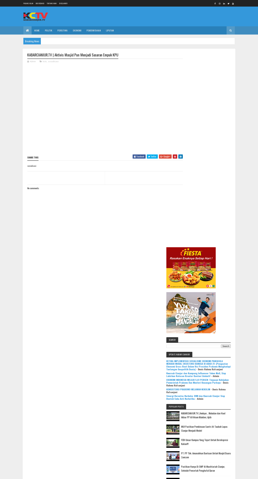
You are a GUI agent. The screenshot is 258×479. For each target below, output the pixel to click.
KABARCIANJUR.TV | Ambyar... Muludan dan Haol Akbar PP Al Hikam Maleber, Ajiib (213, 232)
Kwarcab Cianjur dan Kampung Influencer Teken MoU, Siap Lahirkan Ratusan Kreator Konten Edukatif (206, 183)
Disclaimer (63, 3)
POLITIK (48, 30)
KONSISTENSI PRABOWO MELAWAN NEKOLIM (206, 202)
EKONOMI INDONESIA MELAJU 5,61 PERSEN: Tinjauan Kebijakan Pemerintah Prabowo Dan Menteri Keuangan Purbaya (207, 192)
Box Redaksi (40, 3)
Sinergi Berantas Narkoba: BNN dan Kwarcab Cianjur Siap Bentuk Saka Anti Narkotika (206, 210)
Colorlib (40, 474)
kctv (45, 61)
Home (37, 30)
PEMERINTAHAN (94, 30)
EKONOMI (77, 30)
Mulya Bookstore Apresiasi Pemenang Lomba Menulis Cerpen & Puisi (214, 334)
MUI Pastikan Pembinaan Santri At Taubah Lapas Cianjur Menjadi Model (214, 248)
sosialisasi (53, 61)
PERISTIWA (62, 30)
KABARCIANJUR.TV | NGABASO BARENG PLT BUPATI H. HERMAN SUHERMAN (213, 318)
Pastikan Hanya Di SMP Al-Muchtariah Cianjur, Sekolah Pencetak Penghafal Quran (212, 290)
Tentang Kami (52, 3)
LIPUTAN (110, 30)
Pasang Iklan (28, 3)
